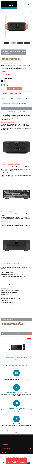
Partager (11, 98)
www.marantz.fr (21, 328)
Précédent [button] (6, 26)
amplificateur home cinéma (9, 103)
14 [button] (23, 365)
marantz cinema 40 (21, 103)
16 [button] (26, 365)
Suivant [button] (26, 26)
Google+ (19, 98)
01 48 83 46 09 (16, 461)
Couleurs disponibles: (6, 78)
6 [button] (12, 365)
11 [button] (19, 365)
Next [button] (31, 43)
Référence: (3, 63)
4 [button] (9, 365)
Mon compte (4, 440)
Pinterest (27, 98)
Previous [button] (2, 43)
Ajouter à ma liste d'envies (15, 93)
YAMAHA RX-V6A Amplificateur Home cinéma (16, 357)
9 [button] (16, 365)
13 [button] (22, 365)
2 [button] (6, 365)
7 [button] (13, 365)
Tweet (4, 98)
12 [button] (20, 365)
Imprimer (5, 93)
